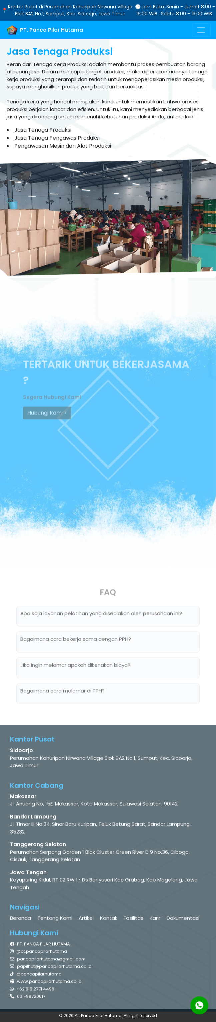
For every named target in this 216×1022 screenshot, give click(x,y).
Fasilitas (133, 919)
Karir (155, 919)
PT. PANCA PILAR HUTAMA (40, 945)
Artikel (86, 919)
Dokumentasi (183, 919)
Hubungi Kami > (47, 416)
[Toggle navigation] (201, 30)
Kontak (108, 919)
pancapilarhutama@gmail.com (48, 960)
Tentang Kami (54, 919)
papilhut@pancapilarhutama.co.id (51, 968)
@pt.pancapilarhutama (38, 953)
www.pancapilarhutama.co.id (46, 983)
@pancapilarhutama (36, 975)
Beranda (20, 919)
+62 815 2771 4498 (32, 990)
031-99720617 (27, 998)
